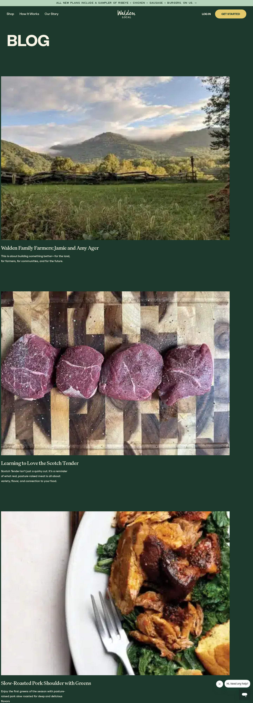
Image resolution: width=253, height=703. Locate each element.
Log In (206, 14)
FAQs (187, 657)
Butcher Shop (194, 644)
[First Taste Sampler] (126, 3)
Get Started (230, 14)
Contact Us (192, 663)
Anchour (86, 685)
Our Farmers (193, 638)
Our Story (52, 14)
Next (225, 571)
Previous (32, 571)
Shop (10, 14)
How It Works (29, 14)
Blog (187, 650)
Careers (190, 670)
